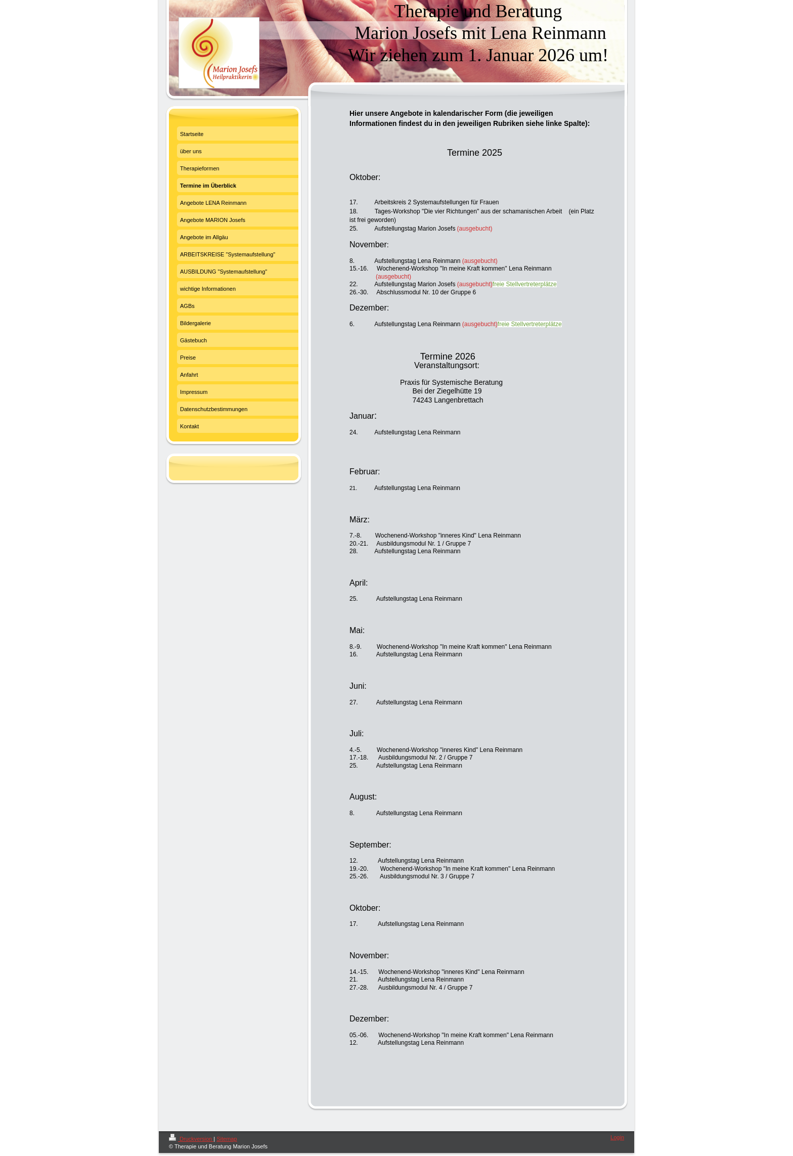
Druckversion (191, 1139)
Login (617, 1137)
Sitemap (226, 1139)
